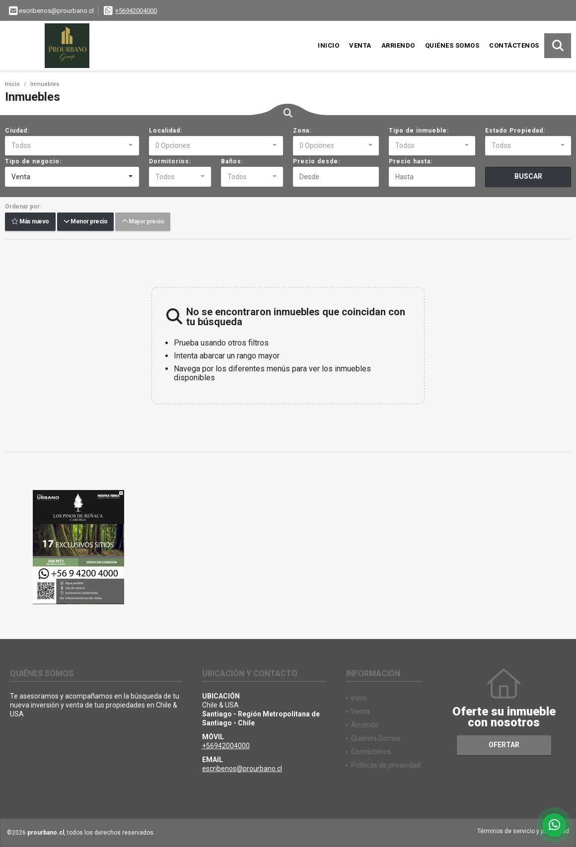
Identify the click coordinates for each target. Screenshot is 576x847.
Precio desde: (316, 161)
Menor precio (85, 221)
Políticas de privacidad (386, 765)
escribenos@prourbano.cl (242, 769)
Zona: (302, 130)
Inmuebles (44, 84)
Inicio (328, 45)
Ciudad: (17, 130)
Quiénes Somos (452, 45)
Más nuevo (30, 221)
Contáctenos (514, 45)
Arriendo (398, 45)
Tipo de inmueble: (419, 130)
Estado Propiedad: (515, 130)
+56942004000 (136, 10)
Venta (360, 45)
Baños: (232, 161)
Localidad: (165, 130)
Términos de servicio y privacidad (523, 831)
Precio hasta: (410, 161)
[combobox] (72, 146)
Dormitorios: (170, 161)
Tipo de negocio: (33, 161)
